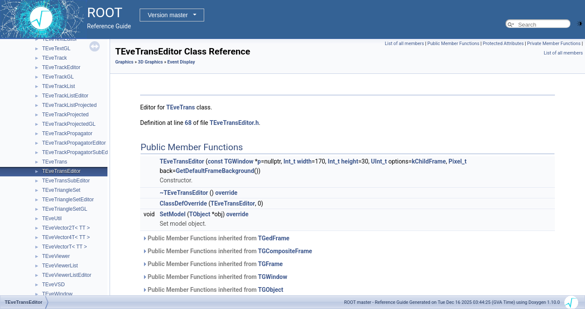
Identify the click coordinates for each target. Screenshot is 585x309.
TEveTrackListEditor (65, 96)
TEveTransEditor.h (234, 122)
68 (188, 122)
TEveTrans (54, 162)
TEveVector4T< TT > (66, 237)
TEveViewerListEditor (67, 275)
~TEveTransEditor (183, 192)
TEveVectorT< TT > (64, 247)
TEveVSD (53, 285)
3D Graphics (150, 62)
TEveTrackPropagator (67, 133)
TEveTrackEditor (61, 67)
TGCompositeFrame (285, 251)
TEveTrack (54, 58)
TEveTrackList (58, 86)
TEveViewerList (60, 266)
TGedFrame (273, 238)
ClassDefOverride (183, 203)
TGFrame (270, 264)
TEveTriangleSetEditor (68, 200)
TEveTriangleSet (61, 190)
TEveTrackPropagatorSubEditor (78, 152)
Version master (168, 15)
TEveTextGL (56, 48)
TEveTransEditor (61, 171)
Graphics (124, 62)
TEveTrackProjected (65, 115)
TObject (199, 214)
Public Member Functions (453, 43)
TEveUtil (51, 218)
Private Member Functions (553, 43)
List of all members (404, 43)
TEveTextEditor (59, 39)
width (304, 161)
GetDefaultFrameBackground (215, 170)
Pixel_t (457, 161)
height (349, 161)
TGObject (270, 289)
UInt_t (379, 161)
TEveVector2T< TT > (66, 228)
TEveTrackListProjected (69, 105)
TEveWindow (57, 294)
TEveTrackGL (58, 77)
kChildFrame (429, 161)
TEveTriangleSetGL (64, 209)
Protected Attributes (503, 43)
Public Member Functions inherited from (215, 238)
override (226, 192)
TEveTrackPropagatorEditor (74, 143)
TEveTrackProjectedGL (68, 124)
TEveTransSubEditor (66, 181)
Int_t (289, 161)
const (215, 161)
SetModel (172, 214)
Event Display (181, 62)
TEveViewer (56, 256)
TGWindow (239, 161)
